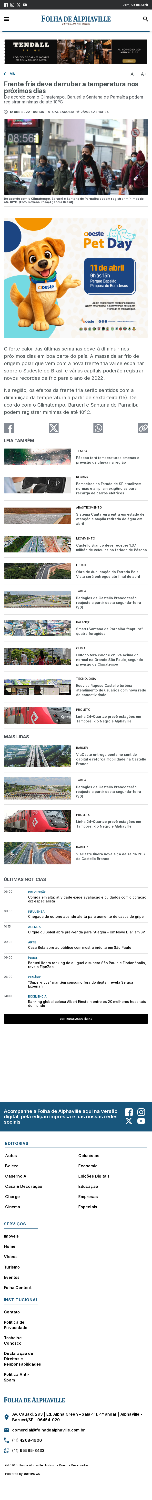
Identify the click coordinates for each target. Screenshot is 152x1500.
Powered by (22, 1473)
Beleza (12, 1165)
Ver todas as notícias (76, 1018)
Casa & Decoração (23, 1186)
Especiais (87, 1206)
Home (9, 1246)
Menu (6, 18)
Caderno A (15, 1176)
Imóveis (11, 1236)
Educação (88, 1186)
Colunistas (88, 1155)
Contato (12, 1312)
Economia (88, 1165)
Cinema (12, 1206)
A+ (144, 74)
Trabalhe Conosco (13, 1340)
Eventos (12, 1277)
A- (133, 74)
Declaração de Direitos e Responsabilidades (22, 1359)
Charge (12, 1196)
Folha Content (17, 1287)
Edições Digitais (94, 1176)
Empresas (88, 1196)
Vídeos (11, 1256)
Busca (145, 19)
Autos (11, 1155)
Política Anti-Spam (16, 1377)
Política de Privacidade (15, 1325)
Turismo (12, 1267)
